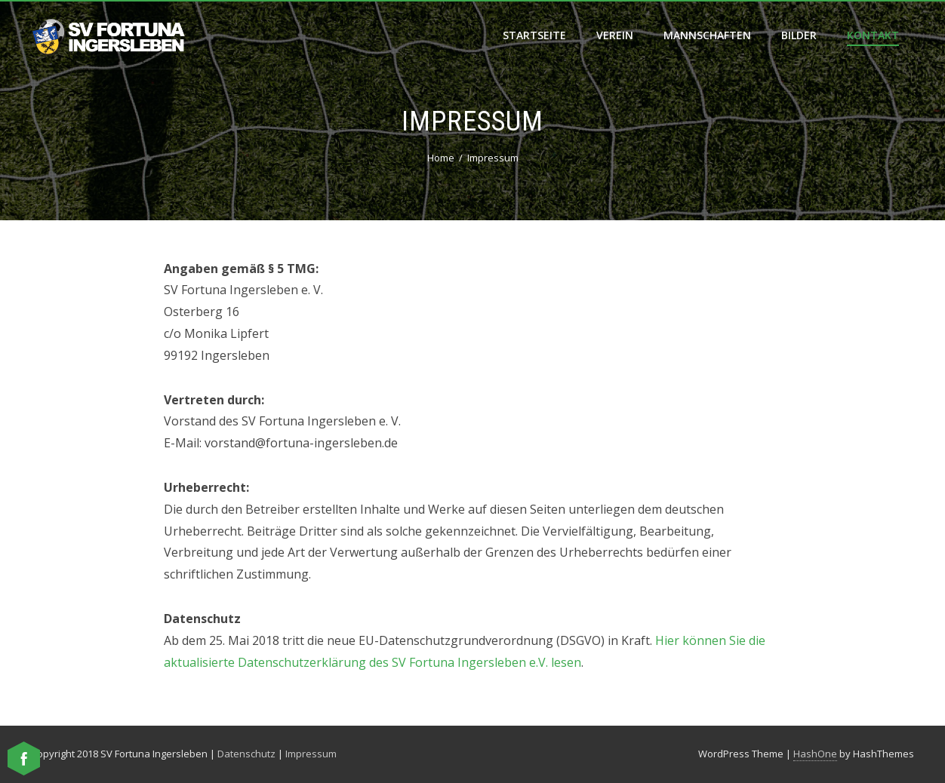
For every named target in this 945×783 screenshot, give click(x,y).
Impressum (311, 753)
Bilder (799, 35)
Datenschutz (246, 753)
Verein (614, 35)
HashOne (815, 753)
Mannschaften (707, 35)
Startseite (534, 35)
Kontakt (873, 35)
